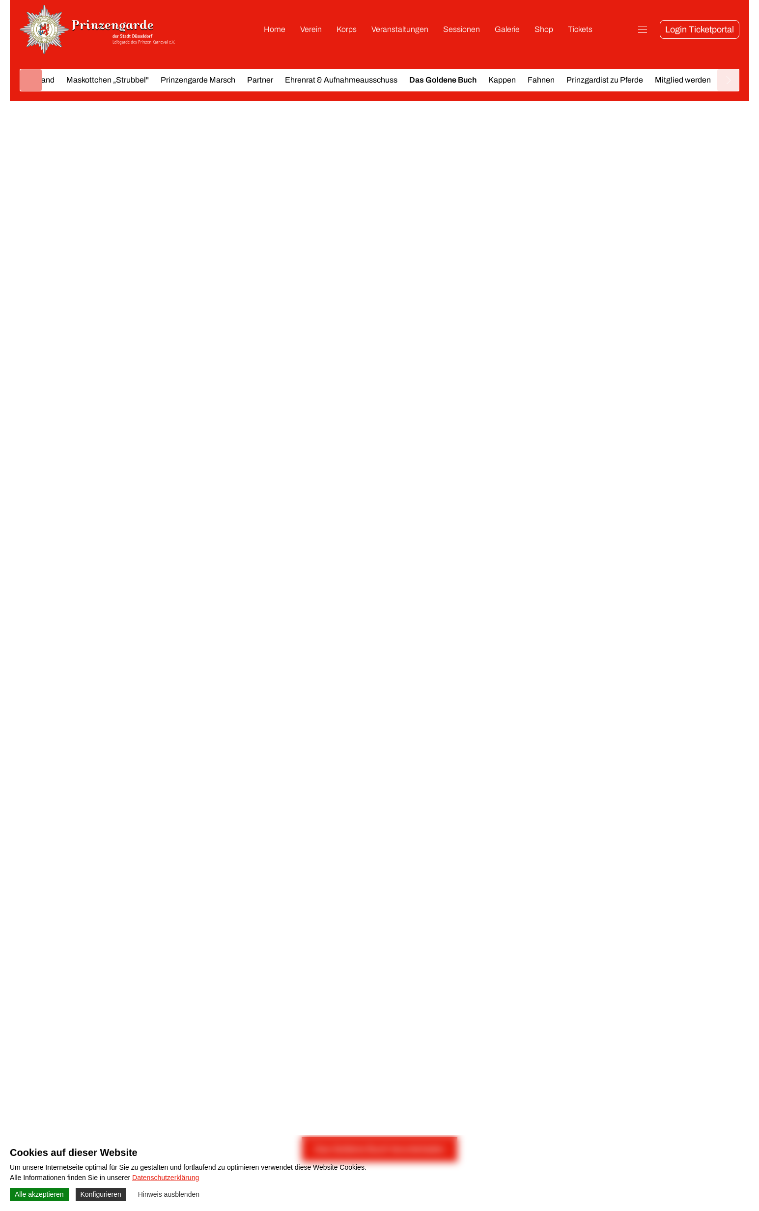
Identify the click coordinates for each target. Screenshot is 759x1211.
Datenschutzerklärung (165, 1178)
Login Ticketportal (699, 29)
